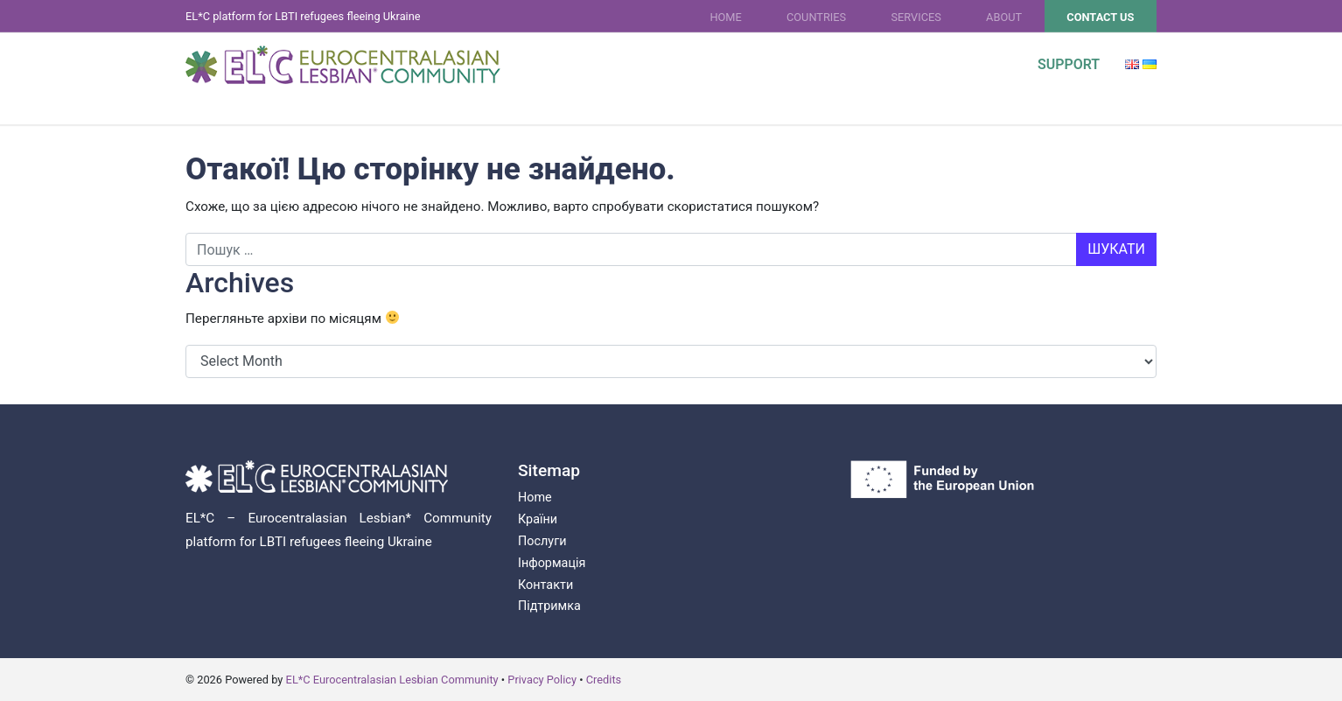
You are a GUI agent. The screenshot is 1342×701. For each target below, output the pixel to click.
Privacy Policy (542, 679)
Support (1069, 64)
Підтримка (549, 606)
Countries (816, 17)
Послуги (542, 541)
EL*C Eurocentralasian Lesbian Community (392, 679)
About (1004, 17)
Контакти (545, 585)
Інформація (551, 563)
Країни (537, 519)
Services (915, 17)
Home (725, 17)
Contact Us (1100, 17)
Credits (603, 679)
